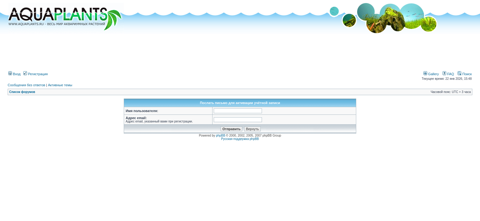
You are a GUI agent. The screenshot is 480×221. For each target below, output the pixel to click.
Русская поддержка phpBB (240, 139)
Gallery (431, 74)
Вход (14, 74)
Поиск (465, 74)
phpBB (220, 135)
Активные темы (60, 85)
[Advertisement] (240, 50)
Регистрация (35, 74)
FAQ (448, 74)
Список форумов (22, 92)
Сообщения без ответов (26, 85)
